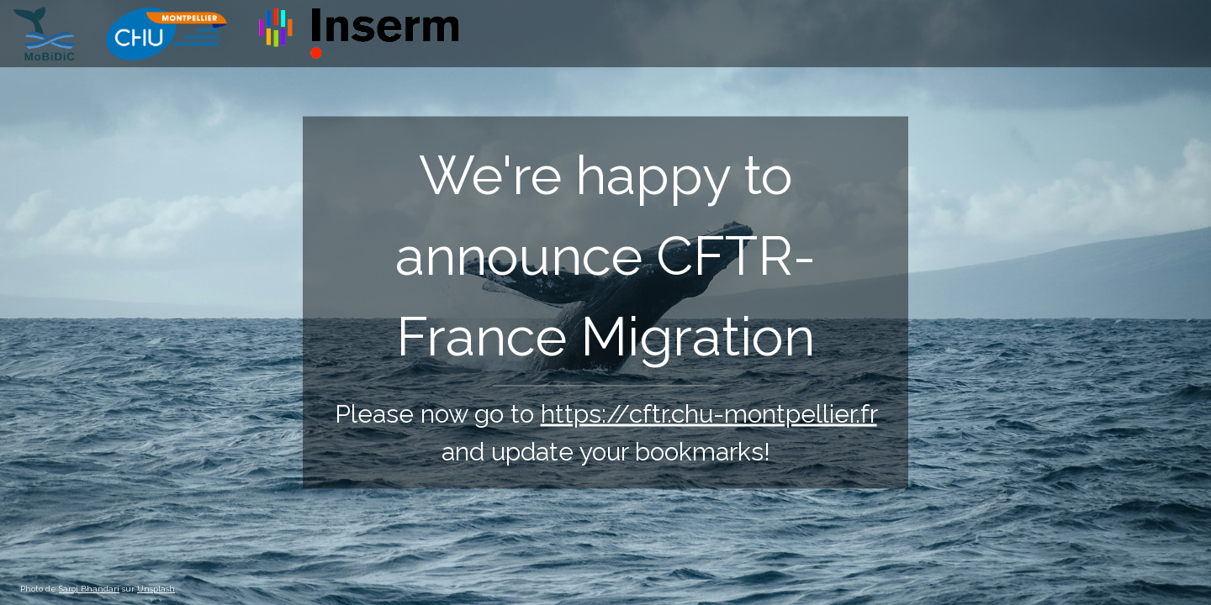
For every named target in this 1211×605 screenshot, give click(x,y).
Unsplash (156, 588)
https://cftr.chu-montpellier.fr (709, 414)
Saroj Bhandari (89, 588)
